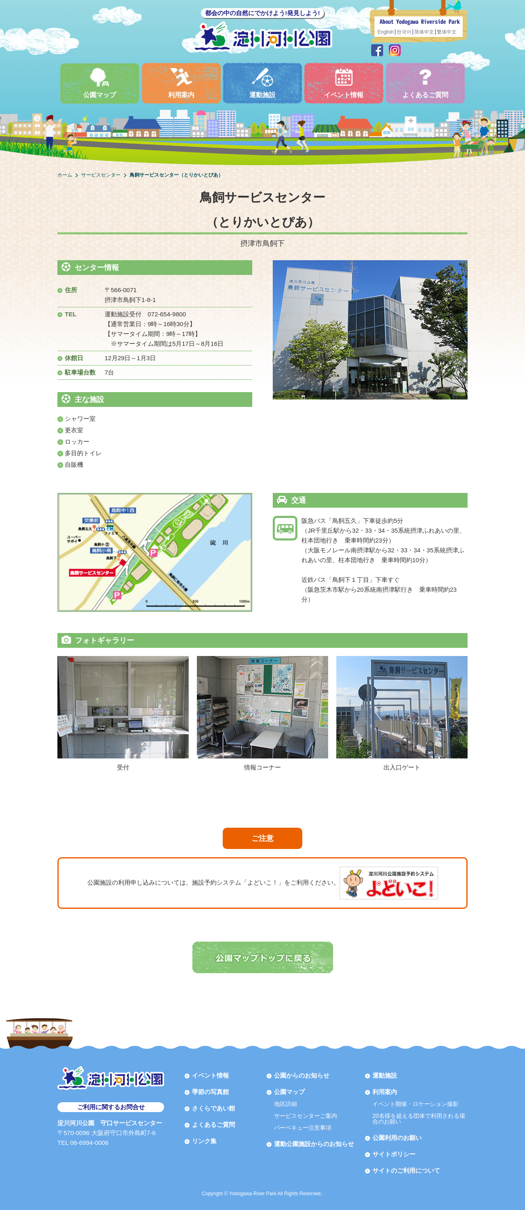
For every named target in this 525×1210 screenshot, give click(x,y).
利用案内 (181, 83)
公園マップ (99, 83)
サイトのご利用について (406, 1170)
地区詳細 (285, 1104)
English (386, 32)
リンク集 (204, 1140)
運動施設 (262, 83)
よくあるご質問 (425, 83)
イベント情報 (343, 83)
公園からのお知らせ (301, 1075)
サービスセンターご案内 (305, 1115)
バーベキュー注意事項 (302, 1127)
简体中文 (424, 32)
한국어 (404, 32)
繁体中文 (447, 32)
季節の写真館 (210, 1091)
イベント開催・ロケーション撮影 (415, 1104)
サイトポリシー (393, 1154)
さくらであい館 (213, 1108)
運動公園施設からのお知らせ (314, 1143)
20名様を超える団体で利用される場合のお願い (418, 1118)
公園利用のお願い (397, 1137)
